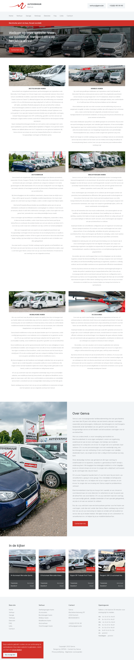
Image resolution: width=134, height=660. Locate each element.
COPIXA (63, 649)
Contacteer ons (16, 50)
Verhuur (20, 16)
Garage (28, 16)
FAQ (10, 623)
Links (61, 16)
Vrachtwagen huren (46, 626)
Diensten (47, 16)
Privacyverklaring (58, 652)
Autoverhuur (43, 623)
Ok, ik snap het (10, 655)
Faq (55, 16)
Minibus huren (43, 618)
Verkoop (37, 16)
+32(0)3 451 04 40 (116, 5)
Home (11, 16)
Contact (70, 16)
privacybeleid (17, 650)
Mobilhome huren (45, 620)
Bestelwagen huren (45, 615)
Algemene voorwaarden (73, 652)
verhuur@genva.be (97, 5)
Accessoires (43, 612)
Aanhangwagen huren (46, 609)
